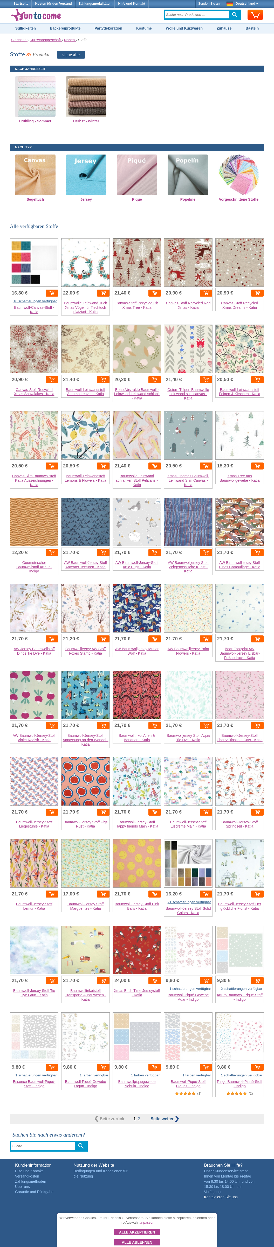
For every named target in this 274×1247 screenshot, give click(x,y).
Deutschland (242, 3)
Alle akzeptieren (137, 1232)
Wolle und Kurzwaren (184, 28)
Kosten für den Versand (53, 3)
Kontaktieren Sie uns (220, 1197)
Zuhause (224, 28)
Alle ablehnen (137, 1242)
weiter (164, 1119)
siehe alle (71, 54)
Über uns (22, 1187)
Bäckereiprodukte (65, 28)
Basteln (252, 28)
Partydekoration (108, 28)
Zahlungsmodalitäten (95, 3)
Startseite (20, 3)
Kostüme (144, 28)
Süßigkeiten (25, 28)
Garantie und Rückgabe (34, 1192)
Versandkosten (27, 1176)
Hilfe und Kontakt (131, 3)
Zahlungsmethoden (30, 1181)
